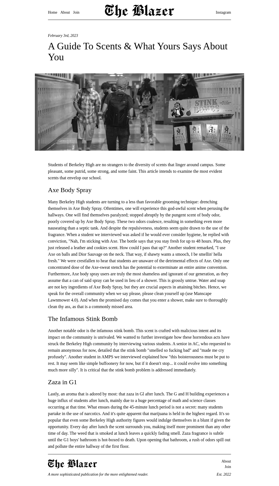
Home (52, 12)
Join (76, 12)
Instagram (223, 12)
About (65, 12)
